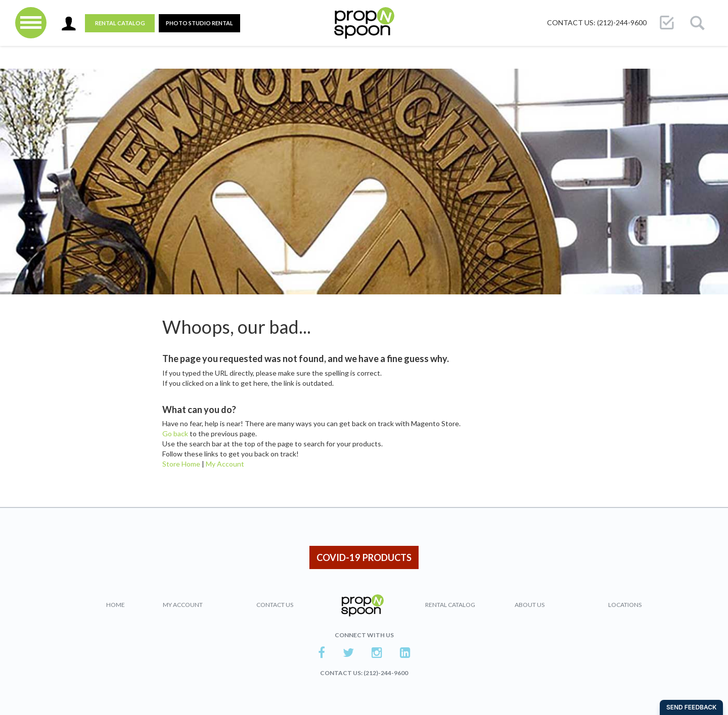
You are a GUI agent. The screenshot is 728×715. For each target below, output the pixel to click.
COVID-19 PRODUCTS (364, 557)
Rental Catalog (120, 23)
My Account (225, 463)
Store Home (181, 463)
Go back (175, 433)
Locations (625, 604)
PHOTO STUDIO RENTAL (199, 23)
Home (115, 604)
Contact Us (274, 604)
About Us (529, 604)
